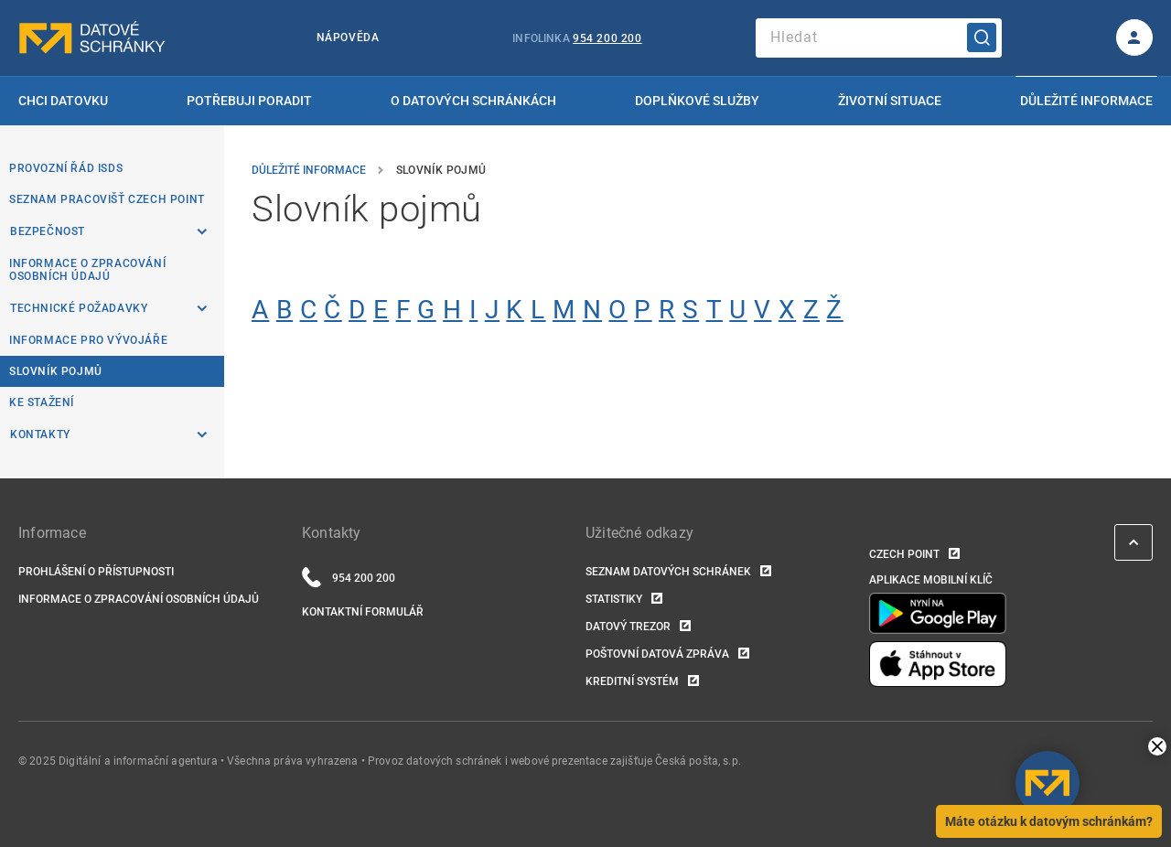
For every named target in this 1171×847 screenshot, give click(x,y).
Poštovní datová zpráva (657, 654)
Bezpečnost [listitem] (47, 231)
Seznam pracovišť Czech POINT (107, 199)
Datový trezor (628, 626)
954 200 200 (607, 38)
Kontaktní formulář (363, 612)
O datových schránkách (473, 100)
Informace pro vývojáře (88, 340)
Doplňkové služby (697, 100)
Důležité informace (1086, 100)
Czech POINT (904, 554)
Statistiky (614, 599)
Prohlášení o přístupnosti (96, 571)
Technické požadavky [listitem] (78, 308)
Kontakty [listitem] (40, 434)
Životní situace (889, 100)
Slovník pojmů (55, 371)
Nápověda (348, 37)
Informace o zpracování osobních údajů (87, 270)
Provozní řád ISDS (66, 168)
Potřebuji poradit (249, 100)
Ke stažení (41, 402)
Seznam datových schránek (668, 571)
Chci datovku (63, 100)
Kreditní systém (632, 681)
